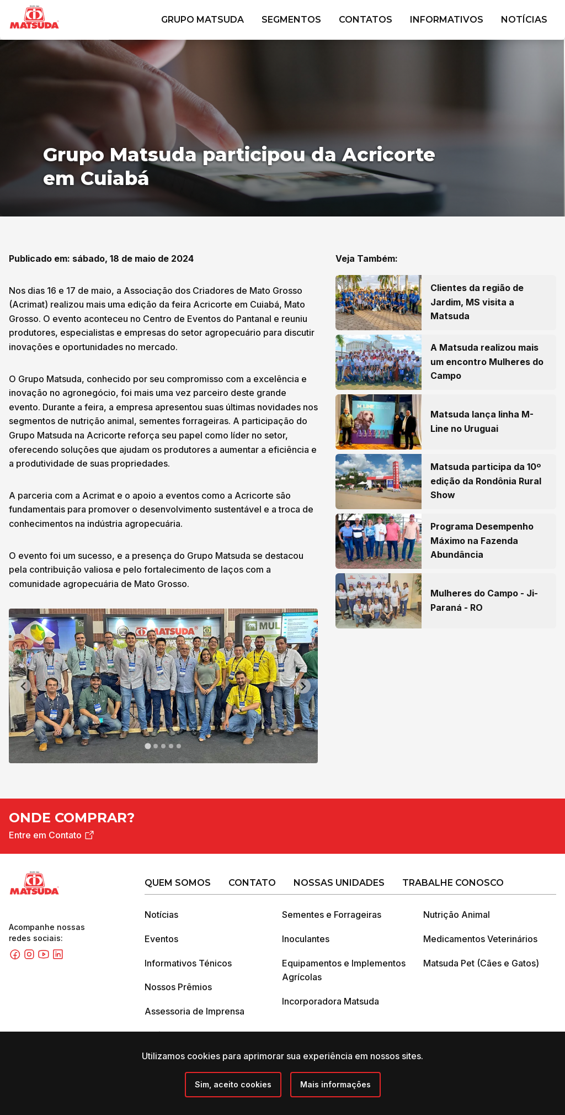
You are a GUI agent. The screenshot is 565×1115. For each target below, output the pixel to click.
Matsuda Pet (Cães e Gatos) (481, 963)
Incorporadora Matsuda (330, 1001)
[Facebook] (16, 957)
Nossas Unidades (339, 883)
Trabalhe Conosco (453, 883)
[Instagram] (30, 957)
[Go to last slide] (23, 686)
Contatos (365, 19)
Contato (252, 883)
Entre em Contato (52, 835)
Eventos (161, 938)
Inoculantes (305, 938)
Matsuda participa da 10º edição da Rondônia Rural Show (485, 480)
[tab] (148, 746)
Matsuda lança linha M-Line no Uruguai (482, 421)
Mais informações (335, 1084)
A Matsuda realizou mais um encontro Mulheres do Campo (486, 361)
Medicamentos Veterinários (480, 938)
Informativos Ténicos (188, 963)
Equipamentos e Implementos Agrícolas (344, 970)
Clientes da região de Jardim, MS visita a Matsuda (477, 301)
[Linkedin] (58, 957)
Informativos (446, 19)
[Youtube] (45, 957)
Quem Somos (178, 883)
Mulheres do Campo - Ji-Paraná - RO (484, 600)
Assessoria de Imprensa (194, 1011)
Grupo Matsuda (202, 19)
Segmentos (291, 19)
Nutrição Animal (456, 914)
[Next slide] (303, 686)
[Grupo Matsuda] (50, 30)
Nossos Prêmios (178, 986)
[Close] (233, 1084)
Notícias (524, 19)
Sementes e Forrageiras (331, 914)
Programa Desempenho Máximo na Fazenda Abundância (482, 540)
